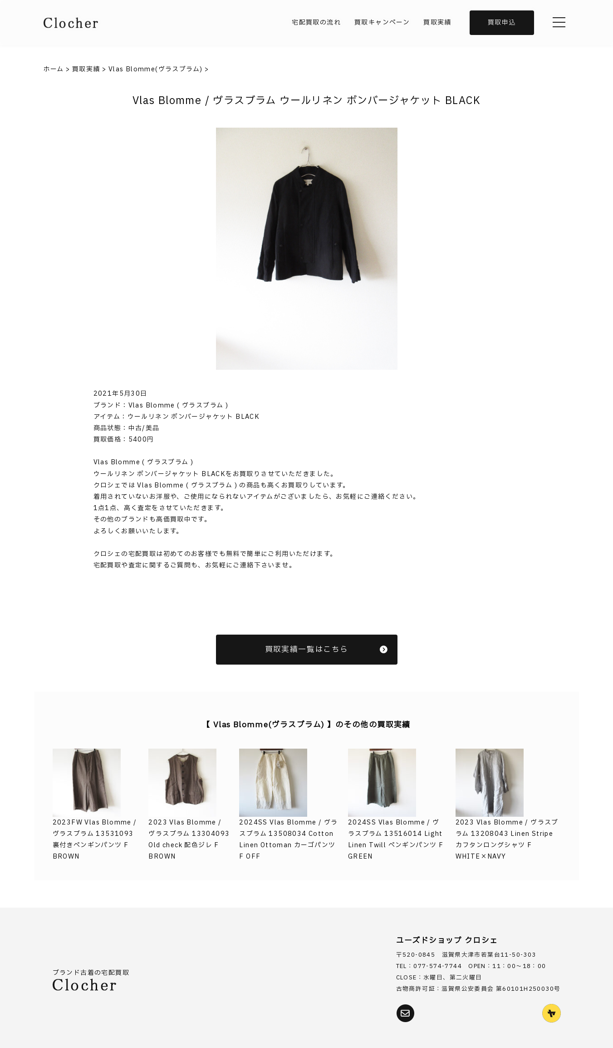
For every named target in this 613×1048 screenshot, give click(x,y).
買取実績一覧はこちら (326, 649)
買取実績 (437, 22)
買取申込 (502, 22)
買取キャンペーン (382, 22)
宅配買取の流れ (316, 22)
